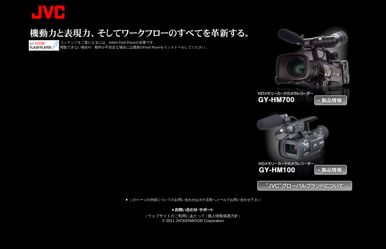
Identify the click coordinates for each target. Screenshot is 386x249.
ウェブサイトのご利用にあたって (176, 216)
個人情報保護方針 (223, 216)
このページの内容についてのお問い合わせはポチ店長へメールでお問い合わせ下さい (195, 200)
